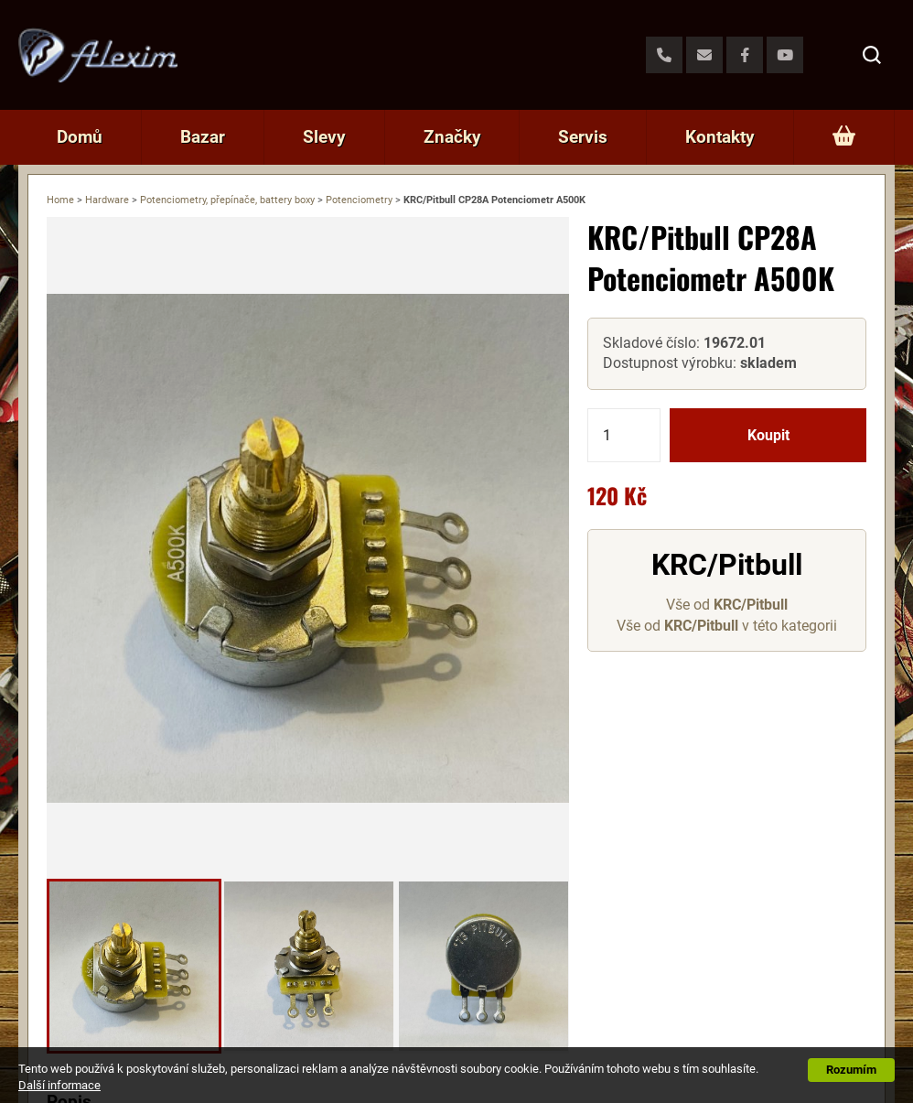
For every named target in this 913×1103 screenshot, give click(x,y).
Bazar (202, 136)
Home (60, 200)
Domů (79, 136)
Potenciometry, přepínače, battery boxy (227, 200)
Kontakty (720, 136)
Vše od (727, 604)
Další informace (59, 1085)
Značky (452, 136)
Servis (582, 136)
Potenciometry (359, 200)
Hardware (107, 200)
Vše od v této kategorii (727, 625)
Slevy (324, 136)
